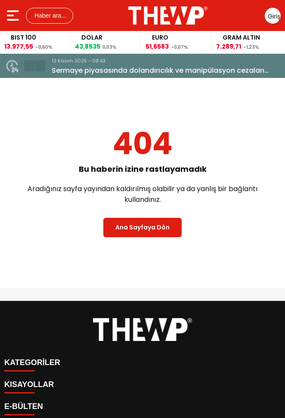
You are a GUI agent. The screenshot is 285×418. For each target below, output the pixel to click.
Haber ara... (49, 15)
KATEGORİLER (32, 362)
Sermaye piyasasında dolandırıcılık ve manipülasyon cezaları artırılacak (158, 70)
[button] (29, 65)
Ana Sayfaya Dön (142, 227)
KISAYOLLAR (29, 384)
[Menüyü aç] (14, 15)
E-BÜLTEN (23, 406)
